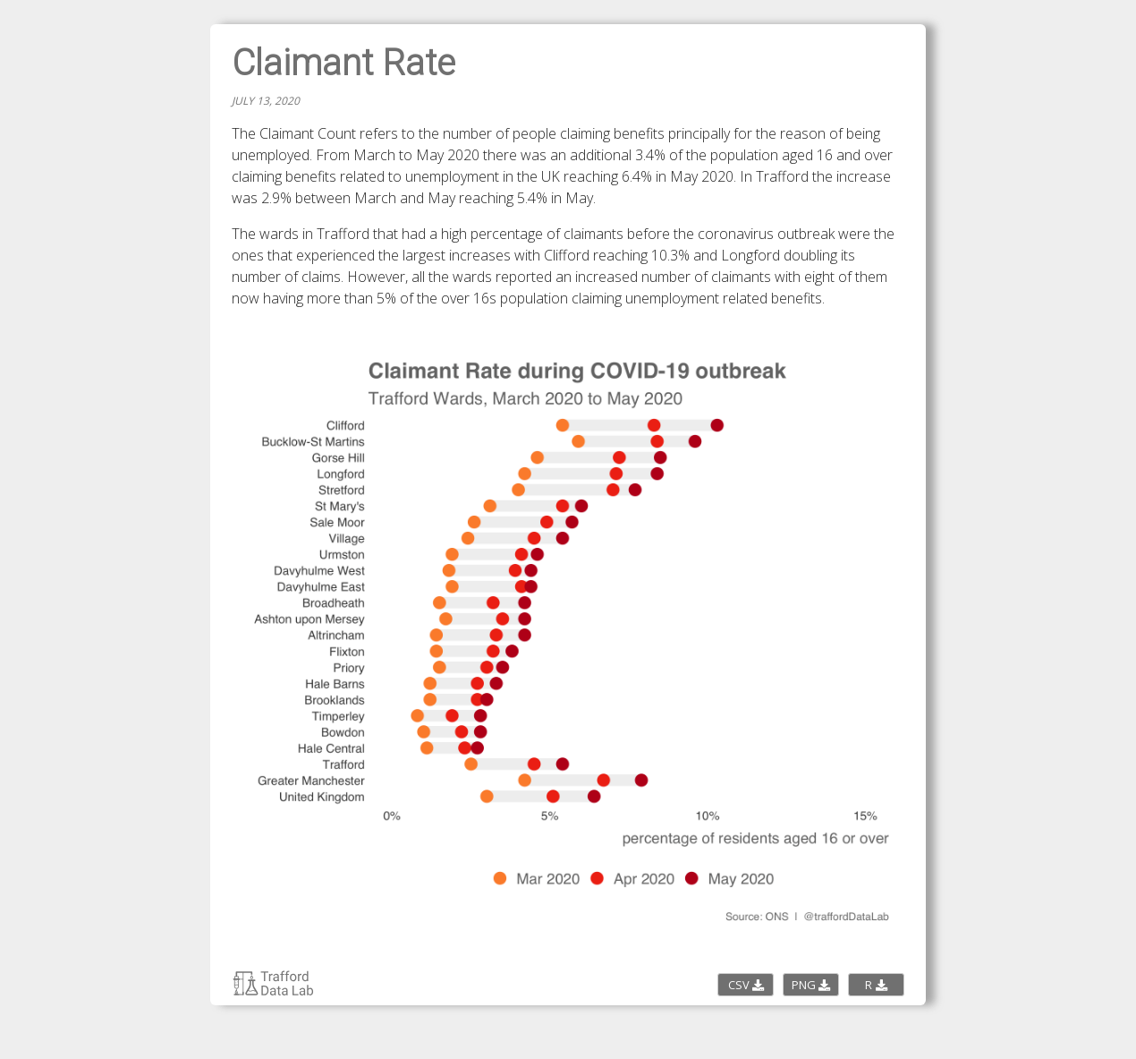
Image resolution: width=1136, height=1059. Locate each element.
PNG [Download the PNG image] (811, 985)
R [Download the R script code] (875, 985)
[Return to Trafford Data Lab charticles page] (273, 992)
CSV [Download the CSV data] (746, 985)
